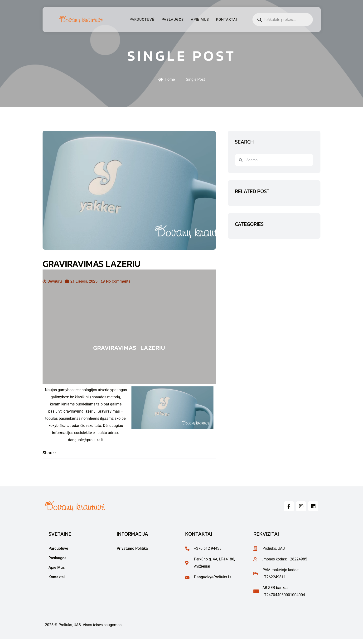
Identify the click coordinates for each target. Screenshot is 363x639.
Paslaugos (173, 19)
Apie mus (200, 19)
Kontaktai (226, 19)
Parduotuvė (142, 19)
